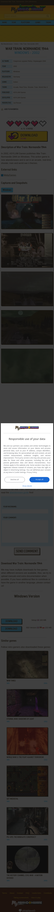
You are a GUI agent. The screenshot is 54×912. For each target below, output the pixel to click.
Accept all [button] (39, 479)
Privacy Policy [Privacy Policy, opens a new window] (32, 472)
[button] (27, 486)
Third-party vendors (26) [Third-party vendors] (24, 458)
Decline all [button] (14, 479)
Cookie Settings (20, 472)
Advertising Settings (18, 470)
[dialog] (27, 456)
